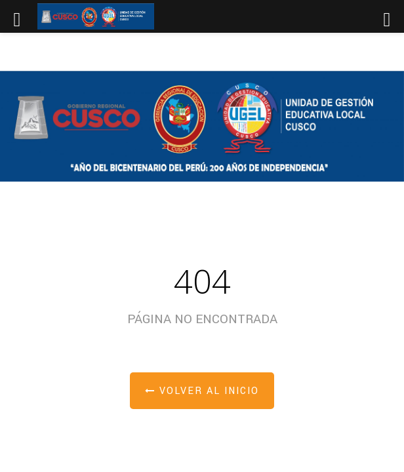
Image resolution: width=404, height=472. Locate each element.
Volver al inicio (202, 391)
